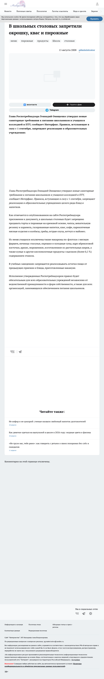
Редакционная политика (38, 631)
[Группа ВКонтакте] (30, 105)
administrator (87, 50)
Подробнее (76, 660)
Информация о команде (14, 625)
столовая (69, 40)
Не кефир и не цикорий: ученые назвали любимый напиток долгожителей (52, 423)
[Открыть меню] (5, 4)
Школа (56, 40)
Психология (42, 11)
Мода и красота (79, 11)
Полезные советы (24, 11)
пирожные (27, 40)
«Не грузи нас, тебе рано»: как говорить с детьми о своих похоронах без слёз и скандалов (52, 447)
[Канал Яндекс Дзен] (74, 105)
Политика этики (35, 625)
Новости (7, 11)
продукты (42, 40)
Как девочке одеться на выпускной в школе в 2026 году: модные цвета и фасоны (52, 434)
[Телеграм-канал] (52, 110)
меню (14, 40)
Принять (94, 19)
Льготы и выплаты (60, 11)
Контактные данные (12, 631)
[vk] (12, 352)
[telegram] (21, 352)
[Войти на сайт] (97, 4)
